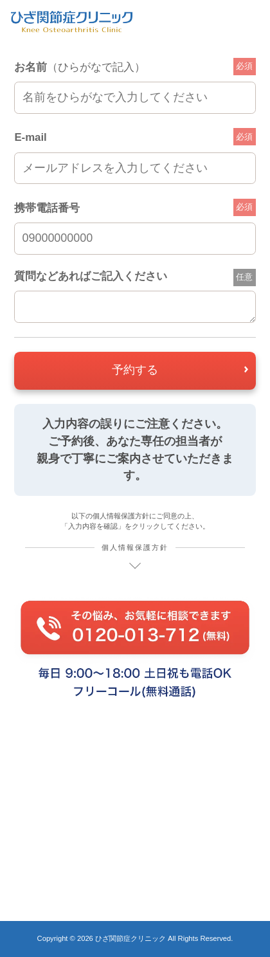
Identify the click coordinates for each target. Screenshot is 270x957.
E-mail (30, 137)
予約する (135, 369)
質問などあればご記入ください (90, 276)
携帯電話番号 (47, 208)
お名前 (79, 67)
